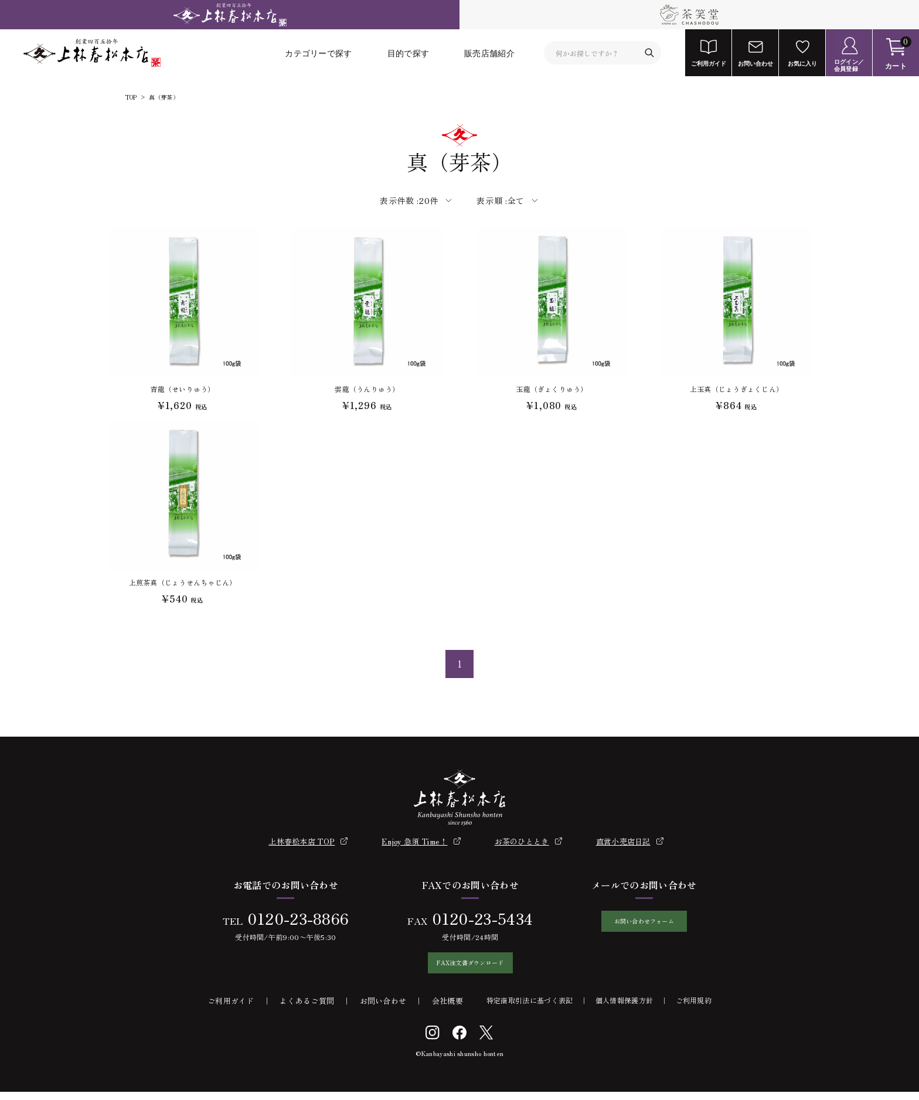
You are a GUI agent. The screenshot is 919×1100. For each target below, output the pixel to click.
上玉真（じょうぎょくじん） (736, 389)
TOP (131, 97)
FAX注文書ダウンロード (464, 967)
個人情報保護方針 (624, 1008)
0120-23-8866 (292, 918)
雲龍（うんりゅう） (367, 389)
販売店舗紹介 (489, 53)
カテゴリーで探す (318, 53)
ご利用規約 (694, 1008)
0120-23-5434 (476, 918)
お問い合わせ (383, 1008)
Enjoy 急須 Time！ (414, 841)
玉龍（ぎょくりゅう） (551, 389)
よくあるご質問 (307, 1008)
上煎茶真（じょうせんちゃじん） (183, 582)
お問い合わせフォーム (644, 925)
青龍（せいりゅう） (182, 389)
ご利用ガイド (230, 1008)
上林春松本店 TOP (301, 841)
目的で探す (408, 53)
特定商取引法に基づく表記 (529, 1008)
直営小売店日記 (623, 841)
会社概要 (447, 1008)
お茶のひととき (522, 841)
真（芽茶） (164, 97)
